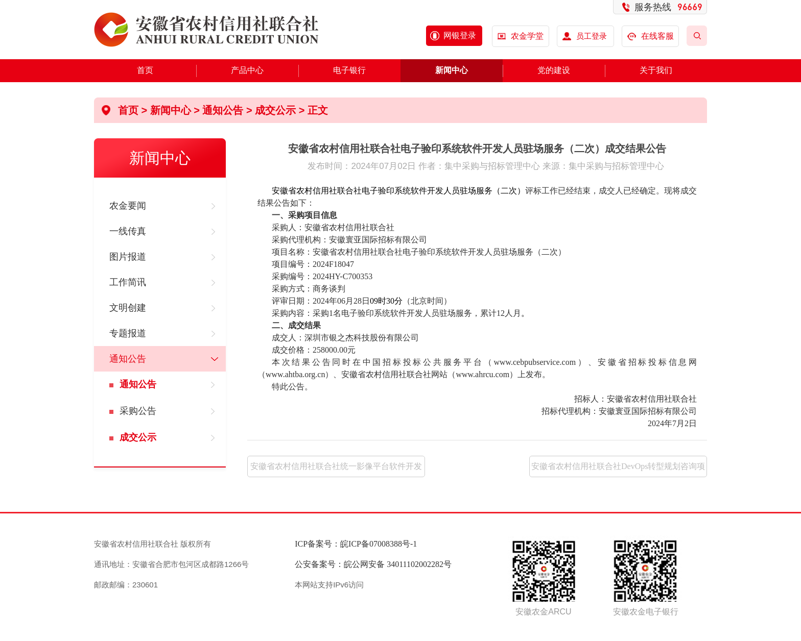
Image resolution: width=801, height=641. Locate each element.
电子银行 (349, 70)
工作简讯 (127, 282)
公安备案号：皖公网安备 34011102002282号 (373, 564)
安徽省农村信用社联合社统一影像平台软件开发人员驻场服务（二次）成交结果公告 (336, 469)
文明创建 (127, 308)
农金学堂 (527, 36)
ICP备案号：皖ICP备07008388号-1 (356, 543)
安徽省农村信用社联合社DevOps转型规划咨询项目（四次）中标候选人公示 (618, 469)
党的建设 (553, 70)
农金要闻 (127, 206)
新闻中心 (451, 70)
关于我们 (656, 70)
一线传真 (127, 231)
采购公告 (138, 411)
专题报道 (127, 333)
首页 (145, 70)
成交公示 (138, 437)
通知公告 (127, 359)
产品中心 (247, 70)
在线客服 (650, 36)
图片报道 (127, 257)
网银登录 (459, 35)
